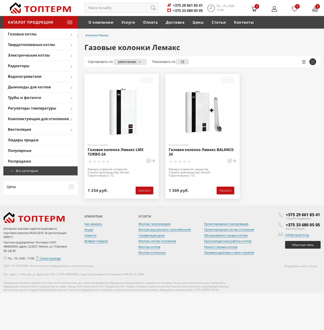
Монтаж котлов (149, 247)
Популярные (19, 150)
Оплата (150, 22)
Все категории (27, 171)
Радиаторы (18, 65)
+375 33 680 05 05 (188, 10)
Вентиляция (19, 129)
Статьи (219, 22)
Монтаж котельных (152, 252)
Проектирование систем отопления (229, 229)
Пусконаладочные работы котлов (227, 241)
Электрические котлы (29, 55)
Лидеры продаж (23, 140)
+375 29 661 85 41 (188, 5)
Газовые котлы (22, 34)
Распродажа (19, 161)
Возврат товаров (96, 241)
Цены (198, 22)
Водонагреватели (25, 76)
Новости (90, 235)
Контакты (244, 22)
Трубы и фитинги (24, 97)
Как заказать (93, 224)
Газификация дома (151, 235)
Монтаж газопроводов (154, 224)
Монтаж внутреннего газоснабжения (164, 229)
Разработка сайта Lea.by (300, 266)
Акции (88, 229)
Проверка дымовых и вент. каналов (229, 252)
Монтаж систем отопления (157, 241)
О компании (100, 22)
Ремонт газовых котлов (220, 247)
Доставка (175, 22)
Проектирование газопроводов (226, 224)
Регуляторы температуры (32, 108)
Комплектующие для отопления (38, 118)
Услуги (128, 22)
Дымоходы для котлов (29, 87)
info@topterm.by (297, 235)
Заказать (144, 190)
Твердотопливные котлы (31, 44)
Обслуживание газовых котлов (226, 235)
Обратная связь (303, 245)
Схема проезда (48, 258)
